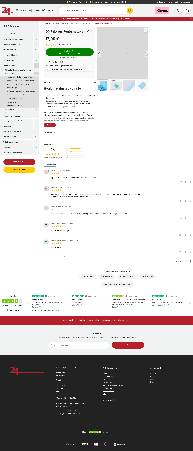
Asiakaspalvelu (161, 2)
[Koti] (7, 11)
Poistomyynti (19, 169)
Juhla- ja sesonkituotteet (12, 121)
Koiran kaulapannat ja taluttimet (19, 95)
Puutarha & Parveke (10, 55)
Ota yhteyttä (107, 382)
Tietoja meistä (173, 2)
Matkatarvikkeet (9, 136)
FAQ (58, 391)
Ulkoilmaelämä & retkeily (12, 131)
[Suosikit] (179, 10)
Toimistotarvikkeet (10, 142)
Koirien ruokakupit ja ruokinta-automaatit (22, 80)
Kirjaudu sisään (185, 2)
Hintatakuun (19, 162)
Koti (53, 24)
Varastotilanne (108, 391)
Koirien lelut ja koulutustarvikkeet (19, 84)
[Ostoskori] (187, 10)
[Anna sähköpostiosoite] (79, 345)
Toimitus (106, 379)
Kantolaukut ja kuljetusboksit (16, 113)
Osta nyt (69, 52)
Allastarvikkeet (9, 60)
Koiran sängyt (12, 87)
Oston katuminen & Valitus (113, 385)
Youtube (152, 373)
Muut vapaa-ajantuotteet (12, 152)
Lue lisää (50, 125)
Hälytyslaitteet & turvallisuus (14, 39)
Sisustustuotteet (9, 49)
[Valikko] (21, 10)
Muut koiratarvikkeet (14, 105)
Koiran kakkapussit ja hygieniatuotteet (21, 91)
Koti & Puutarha (11, 26)
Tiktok (151, 382)
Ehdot (105, 373)
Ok (128, 345)
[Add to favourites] (146, 30)
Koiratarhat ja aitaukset (15, 98)
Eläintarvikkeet (9, 65)
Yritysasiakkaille (108, 400)
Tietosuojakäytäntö (110, 376)
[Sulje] (191, 18)
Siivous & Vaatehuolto (11, 44)
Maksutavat (107, 388)
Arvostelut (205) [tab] (50, 164)
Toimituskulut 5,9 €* (119, 2)
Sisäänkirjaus (61, 388)
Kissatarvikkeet (10, 109)
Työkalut (6, 147)
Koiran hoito (11, 102)
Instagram (153, 379)
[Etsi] (96, 10)
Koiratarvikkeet (10, 73)
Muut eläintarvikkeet (12, 116)
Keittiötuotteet (9, 34)
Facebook (153, 376)
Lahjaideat (7, 126)
